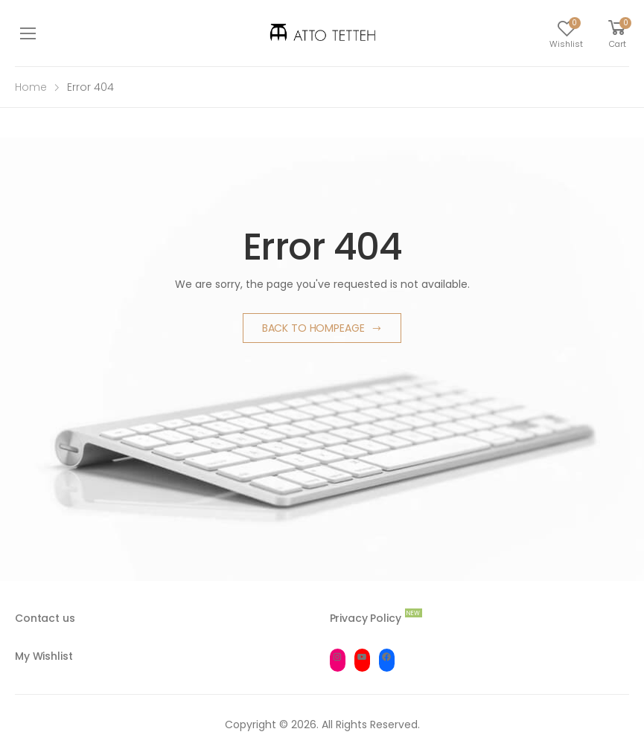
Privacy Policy (365, 618)
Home (31, 87)
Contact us (45, 618)
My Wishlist (43, 656)
